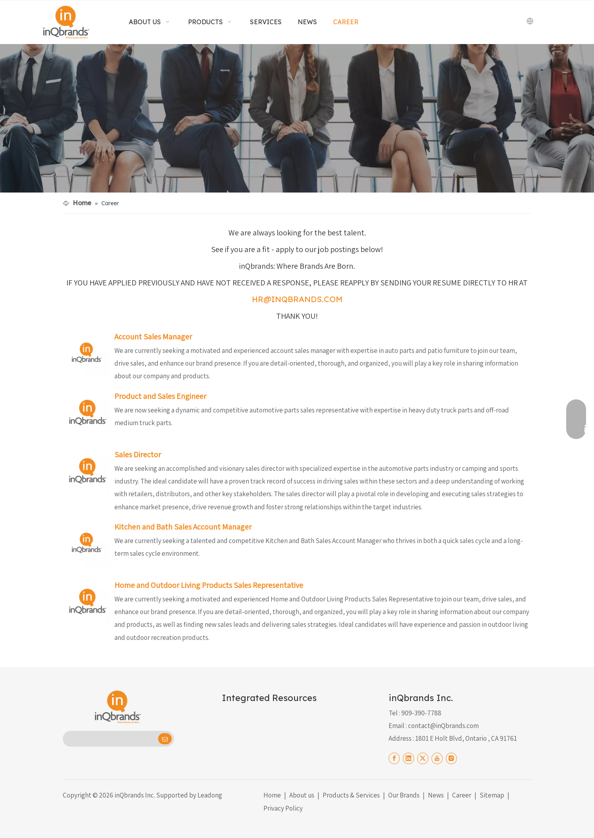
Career (461, 795)
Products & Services (351, 795)
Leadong (209, 795)
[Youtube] (437, 757)
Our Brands (404, 795)
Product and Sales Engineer (160, 396)
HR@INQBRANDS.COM (297, 299)
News (436, 795)
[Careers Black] (297, 118)
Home (272, 795)
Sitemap (492, 795)
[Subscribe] (165, 738)
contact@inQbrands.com (443, 725)
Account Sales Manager (153, 336)
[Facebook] (394, 757)
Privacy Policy (283, 808)
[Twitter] (422, 757)
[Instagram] (451, 757)
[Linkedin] (408, 757)
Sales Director (137, 454)
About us (301, 795)
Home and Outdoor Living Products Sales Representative (208, 585)
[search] (110, 739)
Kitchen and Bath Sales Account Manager (183, 527)
